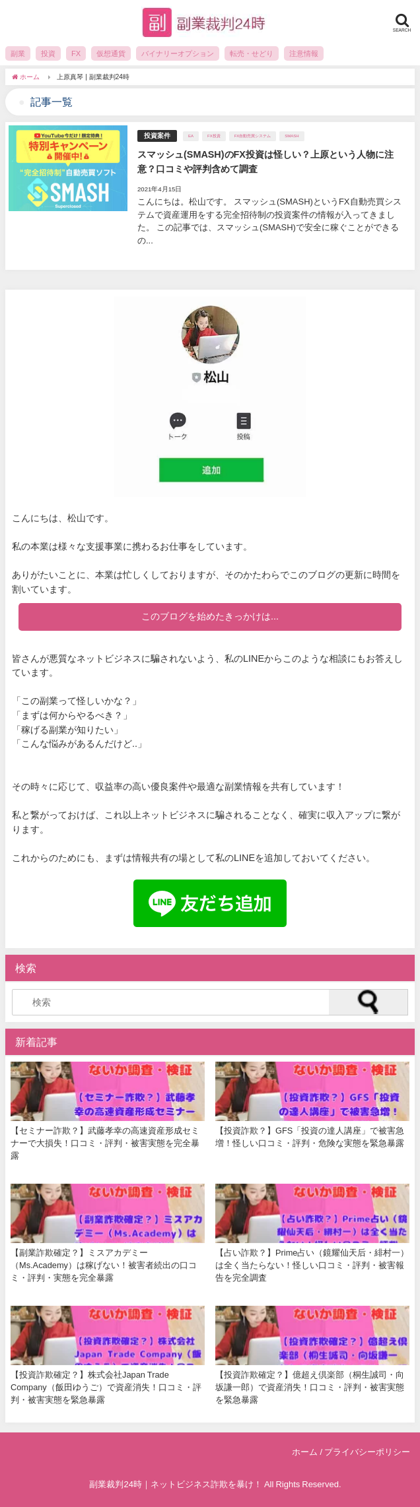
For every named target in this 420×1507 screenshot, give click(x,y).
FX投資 (214, 136)
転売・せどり (251, 53)
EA (190, 136)
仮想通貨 (110, 53)
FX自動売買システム (252, 136)
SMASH (291, 136)
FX (76, 53)
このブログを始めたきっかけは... (210, 616)
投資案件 (157, 136)
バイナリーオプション (177, 53)
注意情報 (303, 53)
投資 (48, 53)
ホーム (305, 1452)
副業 (18, 53)
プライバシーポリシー (367, 1452)
